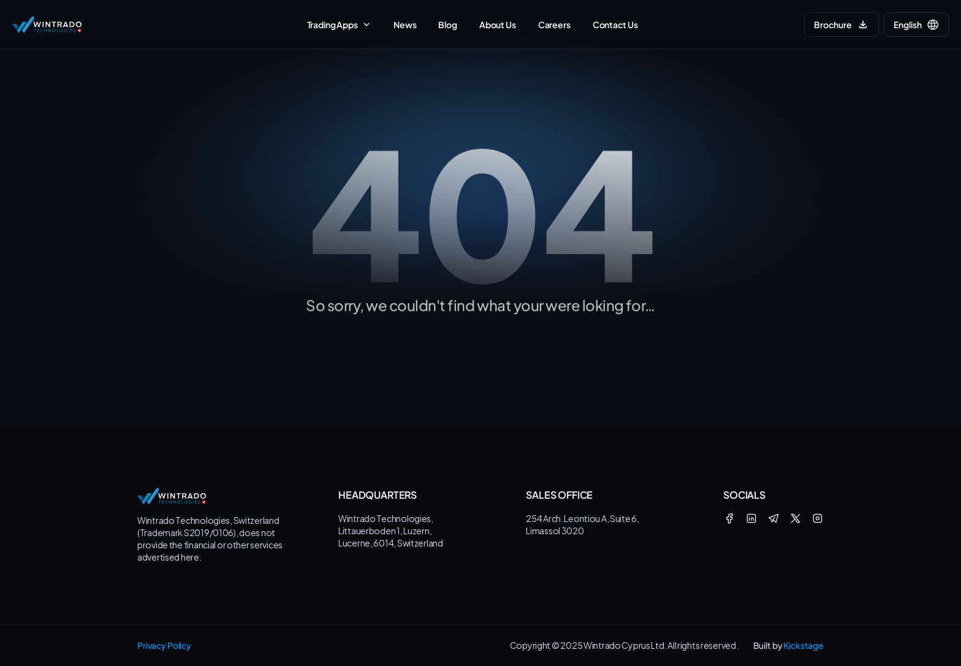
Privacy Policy (164, 645)
